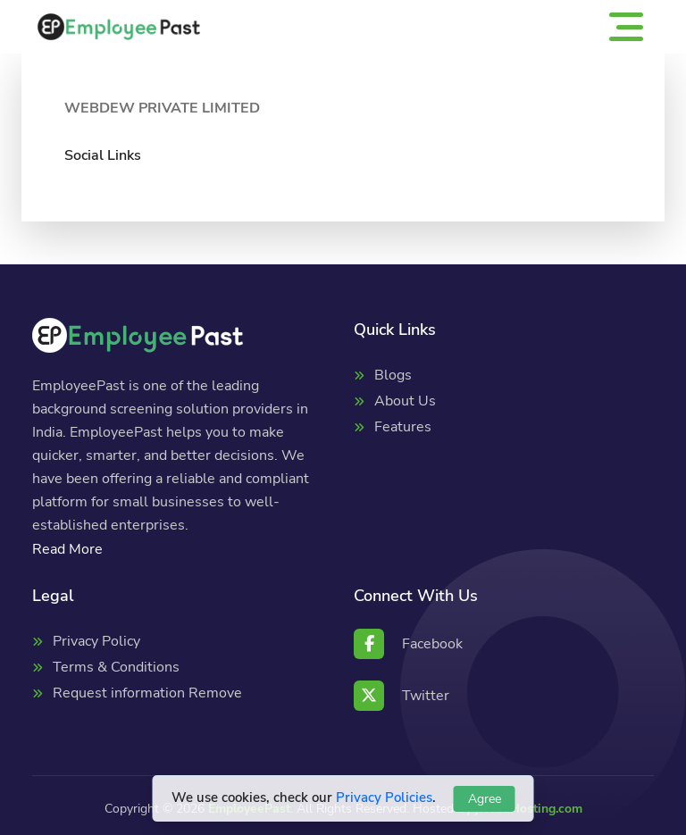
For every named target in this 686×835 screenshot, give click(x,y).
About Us (405, 401)
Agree (484, 798)
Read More (67, 549)
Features (402, 427)
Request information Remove (147, 693)
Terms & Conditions (116, 667)
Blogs (393, 375)
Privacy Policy (96, 641)
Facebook (408, 644)
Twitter (401, 696)
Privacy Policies (384, 797)
